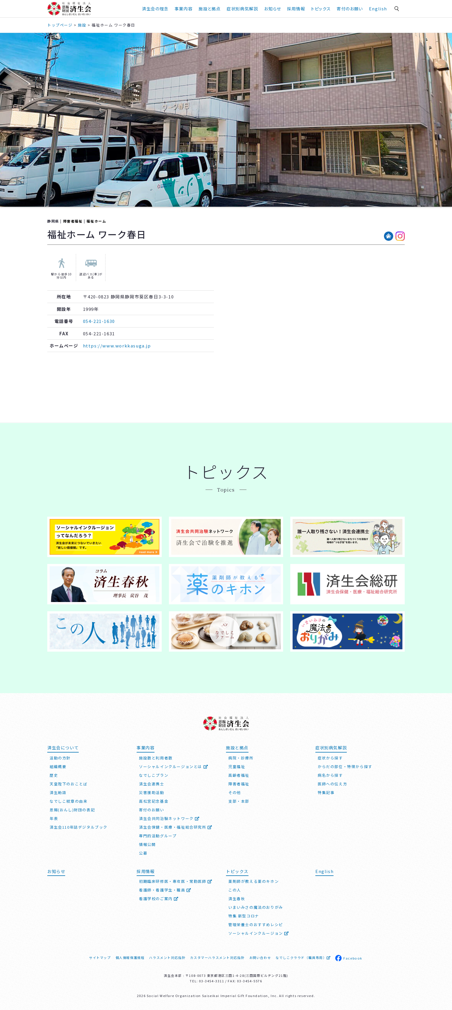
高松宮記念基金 (153, 801)
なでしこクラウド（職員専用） (303, 957)
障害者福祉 (73, 221)
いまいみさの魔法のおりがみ (255, 907)
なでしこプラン (153, 775)
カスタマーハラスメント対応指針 (217, 957)
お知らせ (272, 8)
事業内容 (184, 8)
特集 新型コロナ (243, 916)
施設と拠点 (210, 8)
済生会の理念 (155, 8)
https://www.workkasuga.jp (117, 346)
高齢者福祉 (238, 775)
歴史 (54, 775)
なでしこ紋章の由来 (68, 801)
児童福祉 (236, 766)
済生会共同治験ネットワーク (169, 818)
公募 (143, 853)
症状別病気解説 (242, 8)
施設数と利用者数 (156, 758)
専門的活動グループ (157, 835)
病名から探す (330, 775)
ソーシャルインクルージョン (258, 933)
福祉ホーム (96, 221)
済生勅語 (58, 792)
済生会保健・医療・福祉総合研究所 (175, 827)
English (378, 8)
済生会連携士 (151, 784)
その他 (234, 792)
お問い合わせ (260, 957)
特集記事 (326, 792)
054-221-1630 (99, 321)
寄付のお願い (350, 8)
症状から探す (330, 758)
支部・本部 (238, 801)
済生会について (63, 747)
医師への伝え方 (332, 784)
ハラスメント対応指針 (167, 957)
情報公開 (147, 844)
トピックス (321, 8)
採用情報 (296, 8)
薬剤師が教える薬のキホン (253, 881)
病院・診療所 (241, 758)
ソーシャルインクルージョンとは (173, 766)
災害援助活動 (151, 792)
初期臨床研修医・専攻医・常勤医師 (175, 881)
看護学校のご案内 (159, 898)
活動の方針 (60, 758)
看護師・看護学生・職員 (165, 890)
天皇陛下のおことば (68, 784)
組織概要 (58, 766)
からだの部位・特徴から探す (345, 766)
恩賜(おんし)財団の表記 (72, 809)
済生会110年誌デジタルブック (79, 827)
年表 (54, 818)
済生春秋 (236, 898)
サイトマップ (100, 957)
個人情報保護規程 (130, 957)
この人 (234, 890)
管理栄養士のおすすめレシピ (255, 924)
